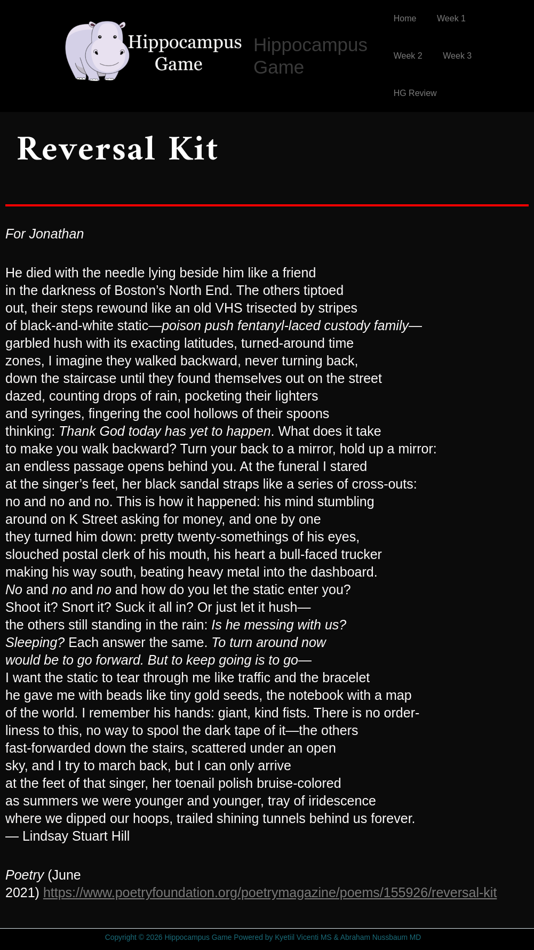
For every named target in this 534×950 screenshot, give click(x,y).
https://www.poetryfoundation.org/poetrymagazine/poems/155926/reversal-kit (270, 892)
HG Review (415, 93)
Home (405, 18)
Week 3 (454, 55)
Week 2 (408, 55)
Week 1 (447, 18)
